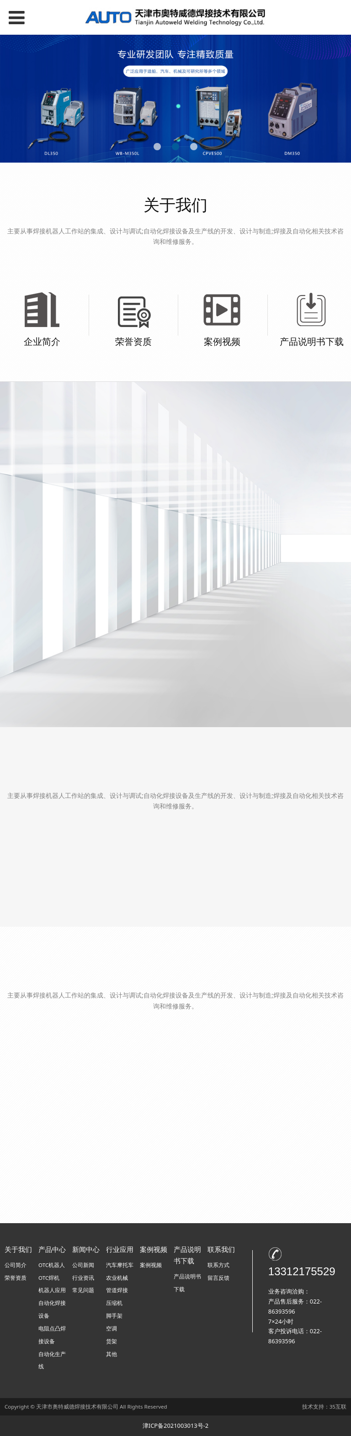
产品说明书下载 (312, 341)
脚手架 (114, 1315)
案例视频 (222, 341)
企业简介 (42, 341)
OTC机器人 (51, 1265)
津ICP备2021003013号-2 (175, 1425)
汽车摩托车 (119, 1265)
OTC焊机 (48, 1277)
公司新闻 (83, 1265)
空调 (111, 1328)
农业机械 (117, 1277)
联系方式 (218, 1265)
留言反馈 (218, 1277)
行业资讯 (83, 1277)
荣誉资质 (133, 341)
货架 (111, 1341)
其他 (111, 1354)
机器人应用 (52, 1290)
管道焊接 (117, 1290)
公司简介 (16, 1265)
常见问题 (83, 1290)
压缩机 (114, 1302)
